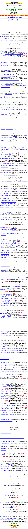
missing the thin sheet (9, 180)
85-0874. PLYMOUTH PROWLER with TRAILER (7, 419)
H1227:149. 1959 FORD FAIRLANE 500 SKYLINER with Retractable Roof (9, 80)
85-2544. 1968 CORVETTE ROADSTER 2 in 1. (7, 454)
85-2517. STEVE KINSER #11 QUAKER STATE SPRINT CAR (8, 441)
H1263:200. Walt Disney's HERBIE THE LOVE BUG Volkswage (8, 103)
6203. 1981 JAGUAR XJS (4, 259)
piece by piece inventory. (18, 284)
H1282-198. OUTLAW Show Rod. (5, 147)
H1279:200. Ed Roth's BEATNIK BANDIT (7, 137)
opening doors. (12, 115)
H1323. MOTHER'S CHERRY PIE (4, 172)
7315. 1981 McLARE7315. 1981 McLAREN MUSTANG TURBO (9, 348)
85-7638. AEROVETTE (3, 516)
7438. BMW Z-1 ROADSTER (4, 389)
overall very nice (11, 306)
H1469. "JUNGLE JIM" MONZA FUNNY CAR (8, 245)
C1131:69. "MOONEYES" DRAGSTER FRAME (7, 40)
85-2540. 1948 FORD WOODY (8, 453)
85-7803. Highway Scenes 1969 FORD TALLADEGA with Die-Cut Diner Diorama (10, 519)
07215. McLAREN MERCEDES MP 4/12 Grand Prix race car (8, 414)
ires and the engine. (10, 141)
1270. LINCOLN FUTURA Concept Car (5, 255)
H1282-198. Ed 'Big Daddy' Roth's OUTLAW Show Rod (8, 149)
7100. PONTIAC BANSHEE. (5, 270)
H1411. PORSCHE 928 (3, 235)
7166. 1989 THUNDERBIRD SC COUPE (6, 303)
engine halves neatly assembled (14, 230)
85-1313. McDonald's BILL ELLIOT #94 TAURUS (6, 421)
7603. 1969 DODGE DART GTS (5, 407)
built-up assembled (20, 147)
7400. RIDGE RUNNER (3, 377)
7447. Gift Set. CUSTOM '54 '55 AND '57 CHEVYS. (7, 391)
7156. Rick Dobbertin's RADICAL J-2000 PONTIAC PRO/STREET (9, 298)
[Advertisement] (14, 27)
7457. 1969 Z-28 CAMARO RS (4, 393)
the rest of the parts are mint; (8, 94)
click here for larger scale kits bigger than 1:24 (14, 20)
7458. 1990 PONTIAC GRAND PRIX (5, 394)
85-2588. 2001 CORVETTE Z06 (5, 472)
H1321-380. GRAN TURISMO (4, 167)
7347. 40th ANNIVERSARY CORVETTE (7, 354)
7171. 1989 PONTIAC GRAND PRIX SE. (6, 311)
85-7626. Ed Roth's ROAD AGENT (4, 505)
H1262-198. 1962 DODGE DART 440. (5, 97)
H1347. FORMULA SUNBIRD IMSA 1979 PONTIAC (7, 205)
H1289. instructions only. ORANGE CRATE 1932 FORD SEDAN (8, 158)
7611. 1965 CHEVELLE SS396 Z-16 (5, 408)
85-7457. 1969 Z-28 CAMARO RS (4, 502)
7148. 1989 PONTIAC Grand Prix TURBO (5, 289)
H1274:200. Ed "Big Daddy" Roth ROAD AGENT (7, 129)
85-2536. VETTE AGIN (3, 448)
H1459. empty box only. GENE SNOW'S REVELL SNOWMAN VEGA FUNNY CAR (11, 241)
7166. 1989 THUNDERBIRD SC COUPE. (6, 301)
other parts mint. (24, 170)
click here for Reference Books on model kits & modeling (14, 17)
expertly (18, 315)
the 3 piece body (18, 93)
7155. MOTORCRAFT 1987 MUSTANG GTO (6, 294)
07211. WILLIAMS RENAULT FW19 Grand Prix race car (7, 410)
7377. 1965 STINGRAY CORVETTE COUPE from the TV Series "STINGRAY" (10, 371)
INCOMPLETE (12, 104)
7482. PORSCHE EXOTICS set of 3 (5, 396)
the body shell (23, 149)
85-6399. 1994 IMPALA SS (4, 493)
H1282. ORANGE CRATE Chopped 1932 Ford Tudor (7, 154)
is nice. (9, 316)
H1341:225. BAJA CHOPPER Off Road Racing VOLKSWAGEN (8, 202)
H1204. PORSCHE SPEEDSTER (5, 55)
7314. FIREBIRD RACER (4, 344)
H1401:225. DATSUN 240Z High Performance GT (6, 227)
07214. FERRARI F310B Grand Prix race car (6, 412)
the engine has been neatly (17, 211)
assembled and (21, 114)
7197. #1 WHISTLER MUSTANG (5, 317)
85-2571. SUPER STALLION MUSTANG (5, 466)
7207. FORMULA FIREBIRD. (4, 333)
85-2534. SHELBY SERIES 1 (4, 445)
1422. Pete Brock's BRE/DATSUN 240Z (5, 257)
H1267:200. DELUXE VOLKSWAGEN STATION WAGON (8, 109)
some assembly (20, 109)
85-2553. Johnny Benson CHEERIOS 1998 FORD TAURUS (7, 462)
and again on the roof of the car (12, 382)
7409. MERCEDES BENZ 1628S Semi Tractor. (6, 380)
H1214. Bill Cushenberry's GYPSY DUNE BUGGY (6, 59)
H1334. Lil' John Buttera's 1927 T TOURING (6, 195)
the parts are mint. (15, 136)
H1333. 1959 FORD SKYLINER (4, 193)
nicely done (15, 148)
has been (17, 114)
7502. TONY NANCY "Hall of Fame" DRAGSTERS (7, 405)
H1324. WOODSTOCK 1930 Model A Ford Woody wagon (8, 183)
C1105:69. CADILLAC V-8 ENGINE (4, 36)
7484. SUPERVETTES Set (4, 398)
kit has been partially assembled (23, 140)
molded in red (15, 82)
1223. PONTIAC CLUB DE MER (5, 250)
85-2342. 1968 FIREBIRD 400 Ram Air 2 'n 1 (6, 433)
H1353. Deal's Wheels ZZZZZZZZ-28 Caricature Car (6, 207)
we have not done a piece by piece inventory (16, 181)
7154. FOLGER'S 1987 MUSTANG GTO (5, 292)
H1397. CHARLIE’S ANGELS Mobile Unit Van (6, 216)
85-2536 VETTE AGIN (3, 450)
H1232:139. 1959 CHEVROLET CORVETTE (6, 84)
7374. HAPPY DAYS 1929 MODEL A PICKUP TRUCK (7, 367)
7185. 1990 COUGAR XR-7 (3, 313)
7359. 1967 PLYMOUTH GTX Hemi (5, 365)
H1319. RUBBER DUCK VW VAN (4, 163)
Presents (14, 7)
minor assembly (4, 63)
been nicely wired (9, 279)
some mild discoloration (17, 152)
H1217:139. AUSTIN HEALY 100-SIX (5, 70)
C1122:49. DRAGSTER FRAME (5, 38)
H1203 (1, 51)
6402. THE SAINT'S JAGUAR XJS (5, 266)
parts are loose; (25, 135)
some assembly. (11, 170)
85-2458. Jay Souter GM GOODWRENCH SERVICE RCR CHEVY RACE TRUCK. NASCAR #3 (12, 438)
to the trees (15, 490)
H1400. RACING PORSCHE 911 (5, 225)
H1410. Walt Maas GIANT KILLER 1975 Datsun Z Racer (8, 233)
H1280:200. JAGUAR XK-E (4, 140)
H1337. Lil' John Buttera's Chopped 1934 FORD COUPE (7, 198)
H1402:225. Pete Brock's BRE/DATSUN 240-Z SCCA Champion (8, 229)
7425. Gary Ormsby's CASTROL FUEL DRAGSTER (8, 384)
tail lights (23, 59)
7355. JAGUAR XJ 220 (3, 362)
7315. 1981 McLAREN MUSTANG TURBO (6, 352)
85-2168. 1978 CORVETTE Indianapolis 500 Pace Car (8, 430)
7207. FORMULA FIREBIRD (4, 335)
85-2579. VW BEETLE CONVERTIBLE (6, 468)
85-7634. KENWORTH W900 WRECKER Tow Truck (7, 510)
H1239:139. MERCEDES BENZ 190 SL (5, 87)
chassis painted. (25, 211)
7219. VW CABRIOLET (3, 337)
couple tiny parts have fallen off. (21, 279)
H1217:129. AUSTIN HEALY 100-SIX (6, 62)
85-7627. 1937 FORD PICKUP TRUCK (8, 507)
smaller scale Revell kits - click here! (13, 19)
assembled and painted (18, 468)
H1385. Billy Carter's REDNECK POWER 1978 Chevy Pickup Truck (9, 213)
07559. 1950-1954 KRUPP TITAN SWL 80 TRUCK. (7, 416)
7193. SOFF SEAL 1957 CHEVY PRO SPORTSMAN (7, 315)
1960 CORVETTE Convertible (6, 51)
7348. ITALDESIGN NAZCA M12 (4, 359)
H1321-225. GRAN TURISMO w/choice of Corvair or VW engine (9, 165)
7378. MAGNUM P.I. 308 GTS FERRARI (6, 373)
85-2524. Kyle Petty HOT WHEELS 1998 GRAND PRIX (8, 443)
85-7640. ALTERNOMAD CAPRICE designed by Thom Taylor (8, 518)
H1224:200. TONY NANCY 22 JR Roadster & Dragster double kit (8, 74)
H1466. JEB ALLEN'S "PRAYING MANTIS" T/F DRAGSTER (8, 243)
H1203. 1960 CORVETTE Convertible (5, 49)
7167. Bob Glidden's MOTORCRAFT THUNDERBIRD (7, 305)
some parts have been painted (23, 85)
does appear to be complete (19, 191)
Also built (6, 75)
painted (10, 63)
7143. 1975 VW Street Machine (5, 288)
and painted (23, 315)
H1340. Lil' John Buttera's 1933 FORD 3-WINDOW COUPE (8, 200)
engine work (3, 316)
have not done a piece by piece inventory (15, 286)
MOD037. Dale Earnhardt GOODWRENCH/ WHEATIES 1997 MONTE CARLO (10, 246)
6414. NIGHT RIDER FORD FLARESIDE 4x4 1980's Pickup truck (8, 268)
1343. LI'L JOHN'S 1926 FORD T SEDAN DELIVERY (8, 203)
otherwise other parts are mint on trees (10, 374)
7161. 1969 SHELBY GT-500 (8, 300)
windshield (17, 59)
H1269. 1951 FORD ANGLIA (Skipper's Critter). (7, 114)
